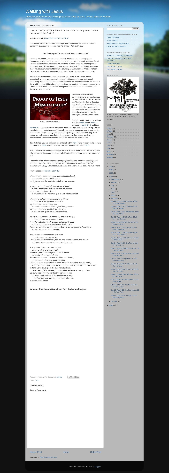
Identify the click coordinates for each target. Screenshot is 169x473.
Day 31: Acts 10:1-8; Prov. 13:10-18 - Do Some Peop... (124, 260)
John (108, 146)
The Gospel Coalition (114, 69)
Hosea (109, 140)
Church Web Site (113, 38)
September (115, 179)
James (109, 143)
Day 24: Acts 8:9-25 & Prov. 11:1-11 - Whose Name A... (124, 296)
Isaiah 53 (83, 122)
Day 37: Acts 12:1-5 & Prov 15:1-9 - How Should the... (124, 228)
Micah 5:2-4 (34, 128)
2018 (111, 173)
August (114, 182)
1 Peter (109, 128)
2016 (111, 305)
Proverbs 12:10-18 (51, 171)
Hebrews (110, 137)
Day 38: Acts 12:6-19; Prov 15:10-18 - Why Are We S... (125, 223)
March (113, 195)
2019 (111, 170)
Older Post (95, 452)
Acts (37, 380)
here (75, 143)
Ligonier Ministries (113, 63)
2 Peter (109, 131)
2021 (111, 167)
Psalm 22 (95, 122)
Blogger (97, 467)
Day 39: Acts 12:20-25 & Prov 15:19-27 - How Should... (124, 218)
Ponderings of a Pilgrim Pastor (118, 43)
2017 (111, 176)
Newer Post (36, 452)
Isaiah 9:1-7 (86, 125)
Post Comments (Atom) (48, 457)
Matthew (110, 154)
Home (66, 452)
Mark (108, 151)
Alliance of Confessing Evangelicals (120, 55)
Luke (108, 149)
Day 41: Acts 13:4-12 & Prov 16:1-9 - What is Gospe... (124, 207)
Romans (110, 157)
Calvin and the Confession (116, 46)
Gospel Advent (112, 40)
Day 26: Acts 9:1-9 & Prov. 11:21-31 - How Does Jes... (124, 286)
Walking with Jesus (44, 11)
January (114, 301)
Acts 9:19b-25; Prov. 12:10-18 (56, 38)
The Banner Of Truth (114, 66)
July (113, 185)
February (114, 198)
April (113, 192)
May (113, 189)
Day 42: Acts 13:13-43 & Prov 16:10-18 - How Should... (124, 202)
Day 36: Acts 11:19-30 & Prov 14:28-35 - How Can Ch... (124, 233)
